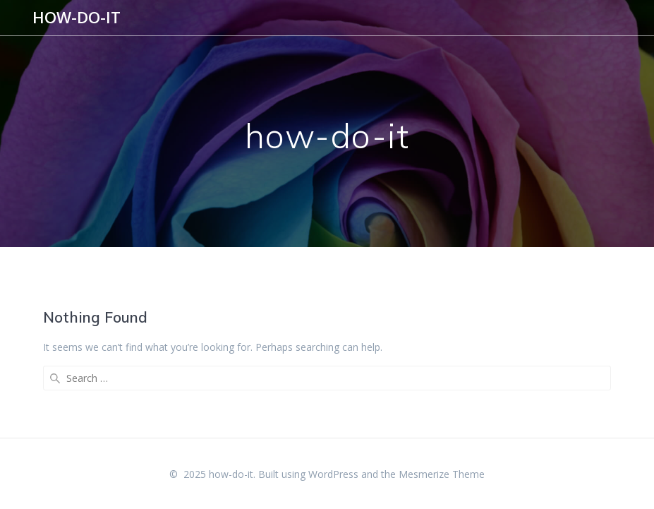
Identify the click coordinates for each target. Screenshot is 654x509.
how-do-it (76, 17)
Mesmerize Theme (442, 474)
